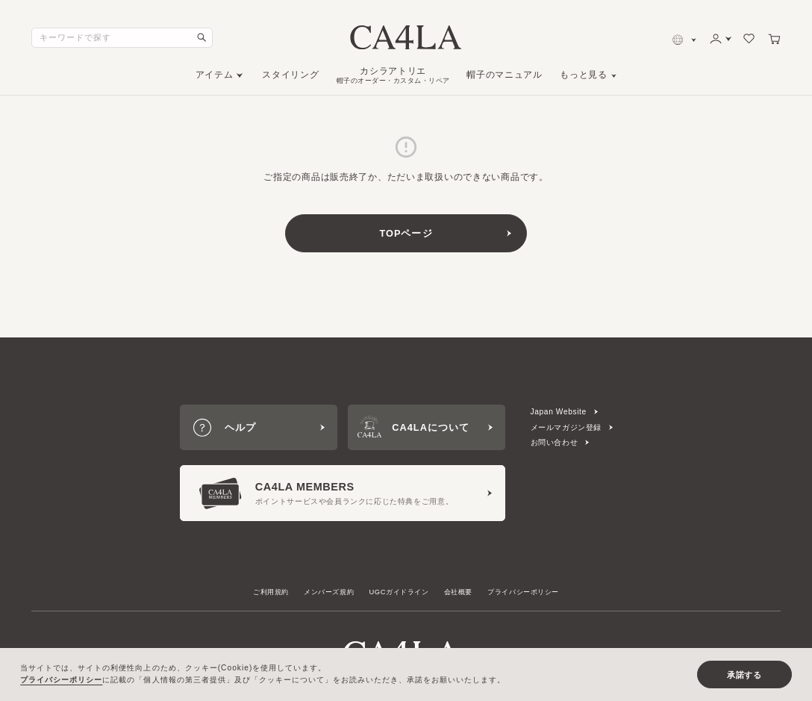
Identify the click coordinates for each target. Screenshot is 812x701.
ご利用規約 (271, 592)
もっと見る (583, 74)
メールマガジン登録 (566, 427)
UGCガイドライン (399, 592)
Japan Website (559, 412)
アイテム (215, 74)
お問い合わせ (554, 442)
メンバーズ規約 (329, 592)
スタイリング (290, 74)
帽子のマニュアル (504, 74)
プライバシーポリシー (523, 592)
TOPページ (405, 233)
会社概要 (458, 592)
